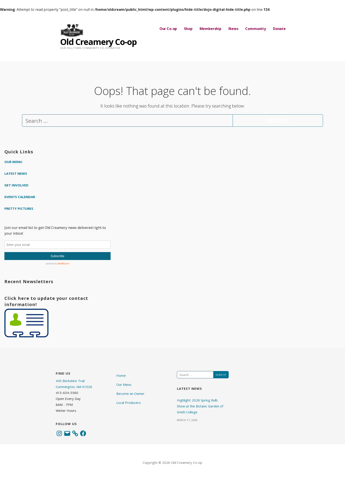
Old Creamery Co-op (98, 41)
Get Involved (16, 185)
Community (255, 28)
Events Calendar (19, 197)
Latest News (15, 173)
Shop (188, 28)
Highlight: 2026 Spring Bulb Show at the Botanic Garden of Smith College (200, 406)
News (233, 28)
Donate (279, 28)
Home (121, 375)
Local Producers (128, 402)
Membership (210, 28)
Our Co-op (168, 28)
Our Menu (13, 162)
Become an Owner (130, 393)
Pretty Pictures (18, 208)
